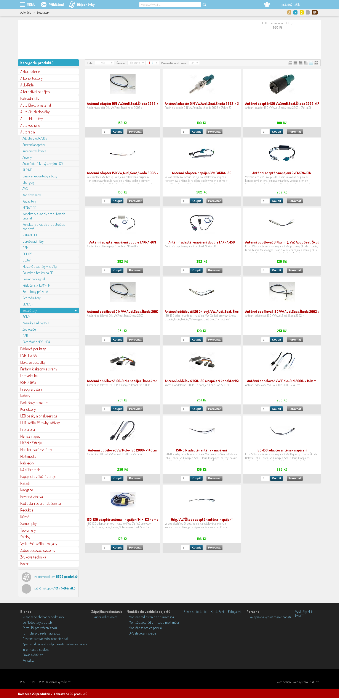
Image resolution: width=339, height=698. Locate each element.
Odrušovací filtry (33, 241)
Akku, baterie (30, 71)
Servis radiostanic (195, 611)
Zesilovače (29, 329)
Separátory (29, 310)
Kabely (25, 395)
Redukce (27, 510)
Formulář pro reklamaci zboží (41, 633)
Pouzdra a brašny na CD (37, 273)
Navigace (26, 489)
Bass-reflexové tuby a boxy (39, 176)
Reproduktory (31, 298)
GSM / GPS (28, 382)
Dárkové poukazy (33, 348)
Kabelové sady (31, 195)
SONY (26, 317)
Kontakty (28, 660)
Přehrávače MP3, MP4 (36, 342)
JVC (25, 189)
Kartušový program (34, 402)
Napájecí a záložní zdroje (38, 476)
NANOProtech (30, 469)
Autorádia (27, 132)
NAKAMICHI (29, 235)
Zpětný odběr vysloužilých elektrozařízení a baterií (54, 644)
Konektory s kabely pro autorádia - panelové (44, 226)
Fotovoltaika (29, 375)
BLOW (26, 260)
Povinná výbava (31, 496)
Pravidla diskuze (32, 655)
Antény (27, 157)
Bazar (24, 563)
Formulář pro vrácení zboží (39, 628)
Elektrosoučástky (32, 362)
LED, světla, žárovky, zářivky (40, 422)
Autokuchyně (30, 125)
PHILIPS (27, 254)
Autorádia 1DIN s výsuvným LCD (42, 163)
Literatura (27, 429)
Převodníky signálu (34, 279)
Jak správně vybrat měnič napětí (270, 617)
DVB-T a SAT (29, 355)
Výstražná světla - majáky (38, 543)
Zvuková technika (33, 557)
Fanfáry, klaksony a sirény (38, 369)
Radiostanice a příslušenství (40, 503)
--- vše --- (103, 62)
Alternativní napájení (35, 91)
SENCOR (27, 304)
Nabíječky (27, 463)
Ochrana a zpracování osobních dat (45, 638)
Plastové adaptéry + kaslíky (39, 266)
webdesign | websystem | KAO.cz (298, 682)
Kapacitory (29, 201)
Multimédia (28, 456)
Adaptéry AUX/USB (35, 138)
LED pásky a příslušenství (38, 416)
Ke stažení (217, 611)
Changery (28, 182)
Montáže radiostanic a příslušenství (151, 617)
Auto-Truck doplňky (35, 111)
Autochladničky (31, 118)
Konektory (28, 409)
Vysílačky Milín (304, 611)
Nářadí (25, 483)
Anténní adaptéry (33, 145)
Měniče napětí (30, 436)
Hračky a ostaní (31, 389)
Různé (25, 516)
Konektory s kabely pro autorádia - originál (44, 216)
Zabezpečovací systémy (37, 550)
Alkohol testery (31, 78)
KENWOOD (29, 207)
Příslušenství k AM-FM (36, 285)
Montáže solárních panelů (145, 628)
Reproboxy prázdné (35, 291)
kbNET (299, 616)
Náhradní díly (29, 98)
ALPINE (27, 170)
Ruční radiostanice (105, 617)
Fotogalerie (235, 611)
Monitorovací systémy (36, 449)
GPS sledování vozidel (143, 633)
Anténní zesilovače (34, 151)
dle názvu (135, 62)
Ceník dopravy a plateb (37, 622)
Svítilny (25, 536)
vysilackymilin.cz (59, 682)
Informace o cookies (35, 649)
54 (193, 62)
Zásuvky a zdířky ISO (35, 323)
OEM (25, 247)
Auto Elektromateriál (35, 105)
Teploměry (28, 530)
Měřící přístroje (31, 442)
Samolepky (28, 523)
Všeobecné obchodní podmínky (43, 617)
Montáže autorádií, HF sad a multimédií (154, 622)
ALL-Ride (27, 85)
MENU (31, 4)
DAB (25, 335)
